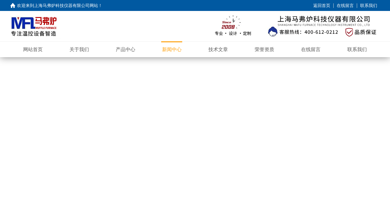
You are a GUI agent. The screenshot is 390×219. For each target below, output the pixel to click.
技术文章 (218, 49)
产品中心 (125, 49)
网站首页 (33, 49)
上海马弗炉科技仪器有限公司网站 (66, 5)
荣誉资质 (264, 49)
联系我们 (368, 5)
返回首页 (321, 5)
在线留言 (345, 5)
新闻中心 (172, 49)
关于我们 (79, 49)
